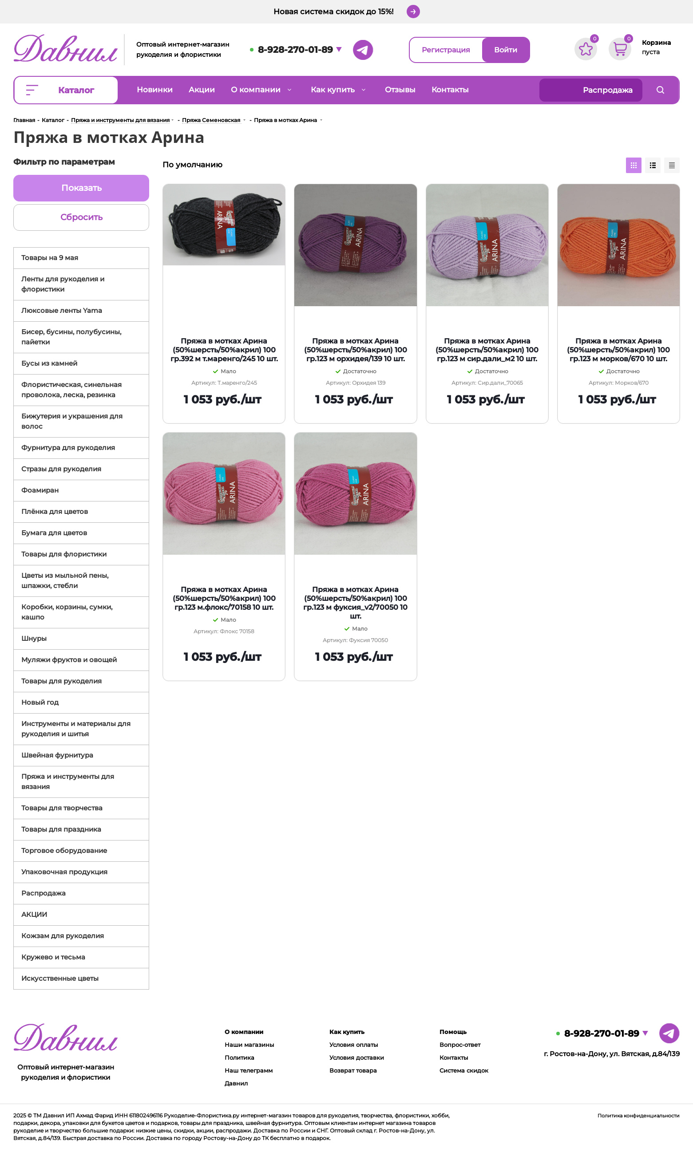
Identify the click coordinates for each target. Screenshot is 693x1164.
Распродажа (608, 90)
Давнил (236, 1083)
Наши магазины (249, 1044)
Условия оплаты (353, 1044)
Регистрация (446, 50)
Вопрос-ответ (460, 1044)
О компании (244, 1031)
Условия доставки (356, 1057)
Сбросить (81, 217)
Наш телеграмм (249, 1070)
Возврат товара (353, 1070)
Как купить (346, 1031)
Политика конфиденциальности (639, 1116)
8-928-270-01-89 (295, 50)
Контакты (454, 1057)
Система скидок (464, 1070)
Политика (239, 1057)
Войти (505, 50)
